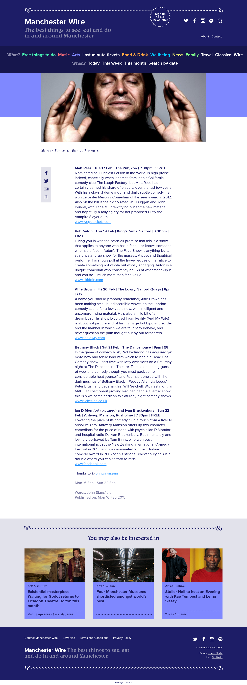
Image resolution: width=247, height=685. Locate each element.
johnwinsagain (106, 473)
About (205, 36)
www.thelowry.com (90, 338)
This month (135, 63)
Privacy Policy (122, 638)
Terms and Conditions (94, 638)
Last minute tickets (101, 55)
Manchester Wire (54, 22)
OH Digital (217, 657)
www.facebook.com (91, 464)
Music (64, 55)
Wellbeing (160, 55)
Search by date (163, 63)
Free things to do (39, 55)
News (177, 55)
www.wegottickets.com (93, 222)
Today (94, 63)
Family (192, 55)
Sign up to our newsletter (160, 17)
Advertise (69, 638)
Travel (207, 55)
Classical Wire (229, 55)
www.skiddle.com (89, 280)
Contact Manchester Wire (41, 638)
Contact (217, 36)
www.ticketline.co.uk (91, 401)
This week (112, 63)
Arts (76, 55)
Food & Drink (135, 55)
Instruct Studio (215, 653)
